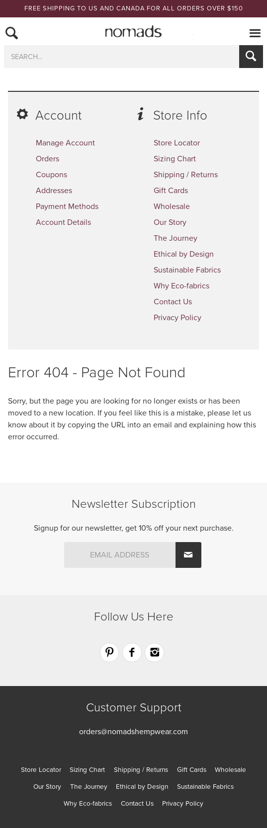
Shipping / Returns (186, 175)
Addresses (54, 191)
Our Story (170, 222)
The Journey (175, 238)
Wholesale (172, 206)
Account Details (63, 222)
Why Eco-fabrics (181, 286)
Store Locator (177, 143)
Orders (47, 159)
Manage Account (65, 143)
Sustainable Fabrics (187, 270)
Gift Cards (171, 191)
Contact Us (173, 302)
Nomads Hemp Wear (133, 31)
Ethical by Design (184, 254)
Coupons (51, 175)
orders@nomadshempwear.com (133, 732)
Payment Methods (67, 206)
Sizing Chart (175, 159)
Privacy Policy (177, 318)
